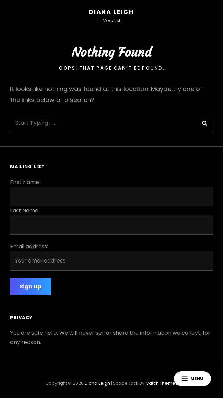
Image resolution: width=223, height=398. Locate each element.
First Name (24, 182)
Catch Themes (162, 383)
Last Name (24, 210)
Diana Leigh (111, 11)
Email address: (29, 246)
